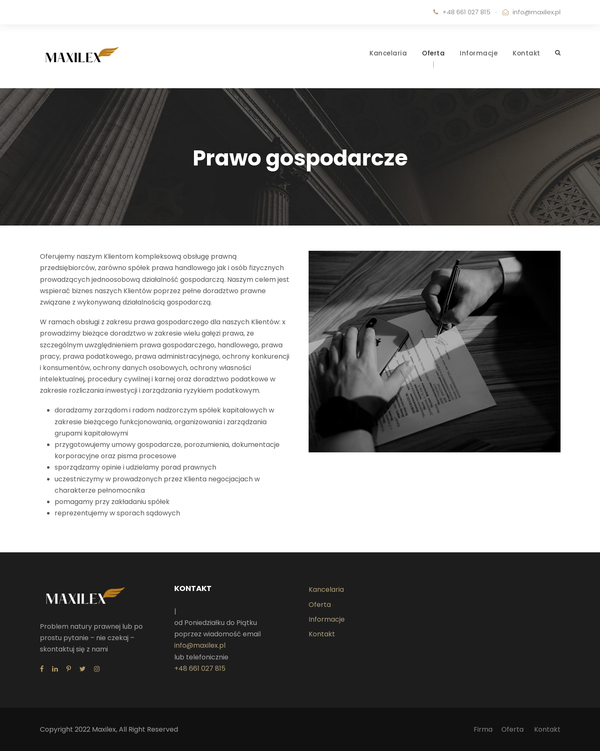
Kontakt (526, 53)
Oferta (433, 53)
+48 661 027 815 (199, 668)
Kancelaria (388, 53)
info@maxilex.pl (537, 12)
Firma (483, 729)
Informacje (479, 53)
